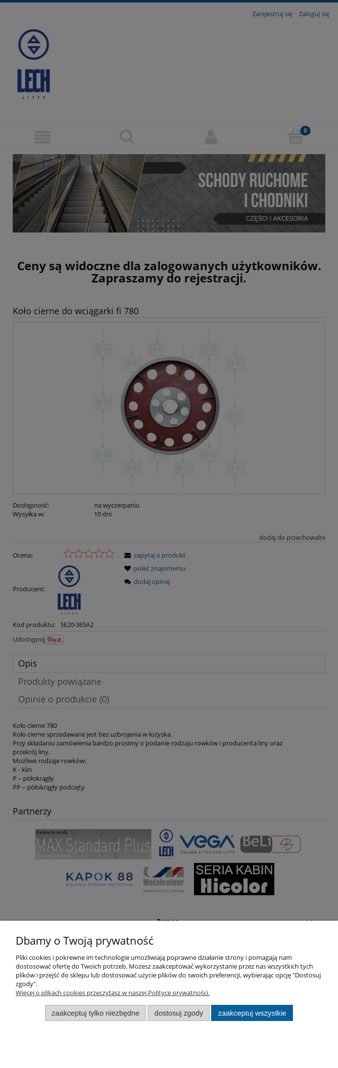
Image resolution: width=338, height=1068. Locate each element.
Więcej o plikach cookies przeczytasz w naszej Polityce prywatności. (113, 992)
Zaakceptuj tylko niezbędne (95, 1013)
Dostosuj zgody (178, 1013)
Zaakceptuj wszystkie (252, 1013)
